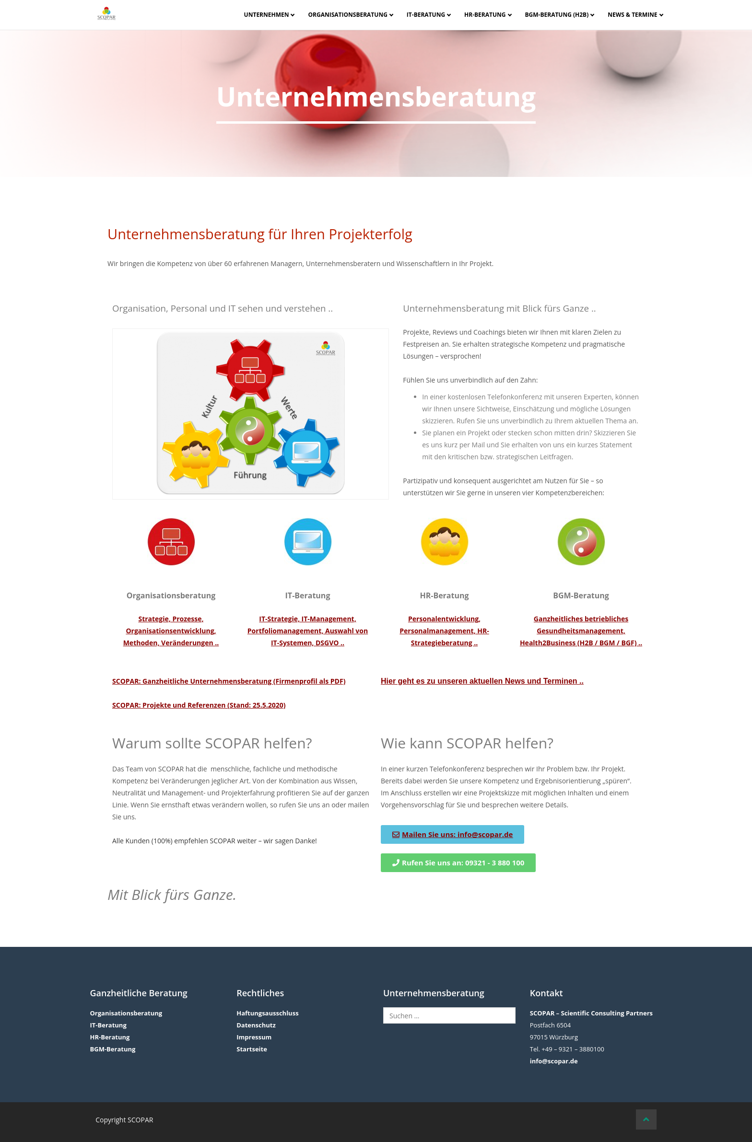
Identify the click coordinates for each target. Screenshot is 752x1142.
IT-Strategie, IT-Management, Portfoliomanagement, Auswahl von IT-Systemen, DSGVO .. (307, 630)
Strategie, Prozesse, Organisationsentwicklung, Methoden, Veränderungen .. (171, 630)
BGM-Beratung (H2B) (557, 15)
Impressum (253, 1037)
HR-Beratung (484, 15)
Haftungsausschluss (267, 1013)
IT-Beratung (426, 15)
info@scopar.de (554, 1061)
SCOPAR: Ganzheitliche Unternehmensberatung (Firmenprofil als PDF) (228, 681)
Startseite (251, 1049)
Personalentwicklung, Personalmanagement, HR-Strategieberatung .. (444, 630)
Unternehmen (266, 15)
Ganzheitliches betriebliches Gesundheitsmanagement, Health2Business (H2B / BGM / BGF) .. (581, 630)
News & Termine (632, 15)
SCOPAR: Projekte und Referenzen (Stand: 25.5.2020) (198, 705)
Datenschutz (256, 1025)
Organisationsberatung (347, 15)
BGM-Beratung (112, 1049)
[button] (458, 862)
